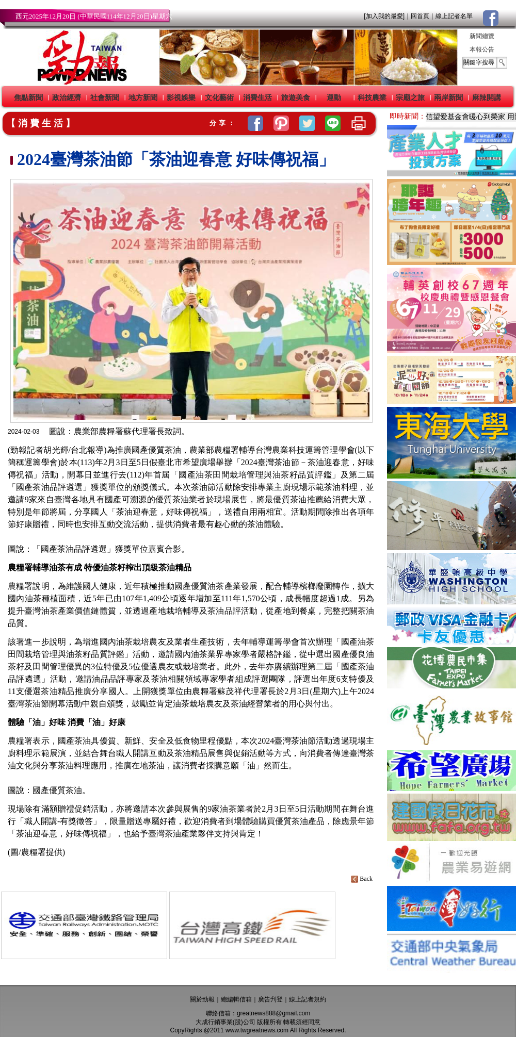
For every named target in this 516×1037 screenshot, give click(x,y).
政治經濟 (66, 97)
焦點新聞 (28, 97)
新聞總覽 (482, 36)
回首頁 (420, 16)
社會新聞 (104, 97)
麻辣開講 (486, 97)
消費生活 (257, 97)
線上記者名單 (454, 16)
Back (362, 878)
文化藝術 (219, 97)
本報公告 (482, 49)
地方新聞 (142, 97)
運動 (334, 97)
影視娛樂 (181, 97)
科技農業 (372, 97)
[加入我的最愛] (384, 16)
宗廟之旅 (410, 97)
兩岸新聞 (448, 97)
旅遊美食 (295, 97)
